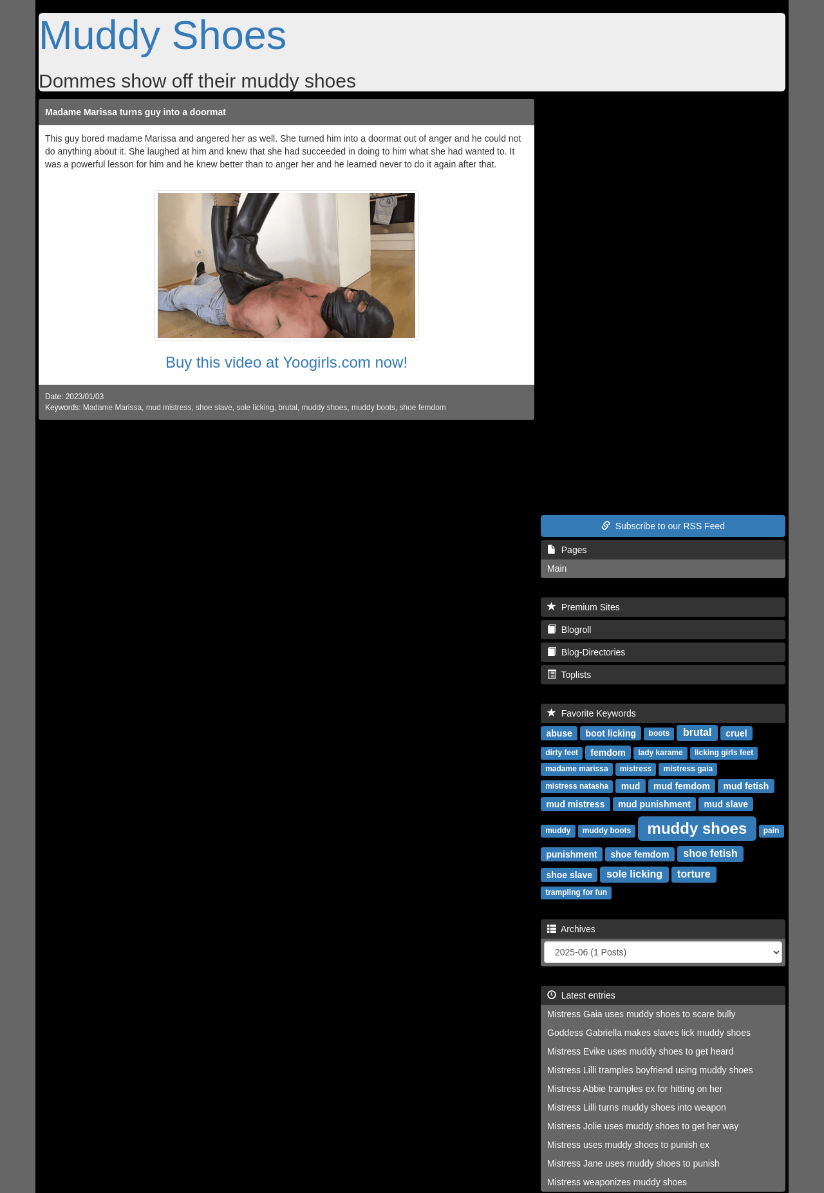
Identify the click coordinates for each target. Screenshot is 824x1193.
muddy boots (373, 407)
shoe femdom (423, 407)
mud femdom (681, 785)
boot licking (611, 733)
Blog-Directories (586, 652)
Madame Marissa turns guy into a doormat (135, 112)
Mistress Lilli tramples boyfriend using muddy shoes (650, 1070)
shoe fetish (710, 853)
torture (694, 874)
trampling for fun (576, 892)
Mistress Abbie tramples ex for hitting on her (634, 1089)
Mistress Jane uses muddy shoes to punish (633, 1163)
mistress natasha (576, 786)
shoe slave (214, 407)
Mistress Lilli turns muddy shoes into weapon (636, 1107)
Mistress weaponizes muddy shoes (617, 1182)
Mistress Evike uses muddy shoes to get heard (640, 1051)
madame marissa (576, 768)
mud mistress (169, 407)
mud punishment (654, 803)
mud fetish (746, 785)
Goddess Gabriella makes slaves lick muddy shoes (649, 1033)
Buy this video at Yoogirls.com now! (286, 362)
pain (771, 830)
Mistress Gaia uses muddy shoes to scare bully (641, 1014)
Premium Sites (583, 607)
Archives (571, 929)
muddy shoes (325, 407)
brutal (287, 407)
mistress (635, 768)
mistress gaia (688, 768)
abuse (559, 733)
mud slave (726, 803)
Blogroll (569, 630)
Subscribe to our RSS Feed (663, 526)
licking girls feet (724, 752)
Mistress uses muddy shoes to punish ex (628, 1145)
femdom (607, 752)
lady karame (660, 752)
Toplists (569, 675)
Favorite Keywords (591, 713)
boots (659, 733)
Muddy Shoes (162, 34)
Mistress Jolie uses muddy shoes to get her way (642, 1126)
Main (556, 568)
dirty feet (561, 752)
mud (631, 785)
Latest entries (581, 995)
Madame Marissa (112, 407)
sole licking (255, 407)
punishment (571, 854)
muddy (557, 830)
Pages (566, 550)
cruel (736, 733)
